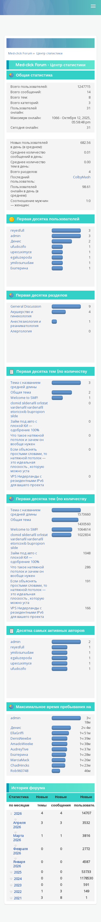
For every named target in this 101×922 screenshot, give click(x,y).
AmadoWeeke (22, 744)
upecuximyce (21, 252)
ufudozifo (18, 246)
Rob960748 (19, 770)
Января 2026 (19, 864)
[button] (93, 6)
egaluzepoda (21, 257)
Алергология (21, 331)
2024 (18, 878)
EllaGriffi (17, 733)
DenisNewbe (21, 738)
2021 (18, 898)
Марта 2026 (18, 837)
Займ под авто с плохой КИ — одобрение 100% (25, 425)
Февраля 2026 (20, 851)
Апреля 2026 (19, 824)
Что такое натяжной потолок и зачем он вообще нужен (27, 439)
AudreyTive (20, 749)
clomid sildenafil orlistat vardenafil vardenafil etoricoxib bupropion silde (29, 409)
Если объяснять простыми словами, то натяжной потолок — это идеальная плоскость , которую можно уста (29, 460)
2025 (18, 872)
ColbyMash (81, 177)
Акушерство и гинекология (22, 313)
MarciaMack (20, 760)
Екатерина (19, 268)
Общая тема (21, 392)
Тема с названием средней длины (25, 384)
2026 (18, 813)
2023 (18, 885)
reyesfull (17, 230)
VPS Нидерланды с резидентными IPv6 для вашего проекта (27, 480)
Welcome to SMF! (24, 397)
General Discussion (26, 306)
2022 (18, 891)
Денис (16, 241)
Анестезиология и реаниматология (26, 323)
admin (15, 236)
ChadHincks (20, 765)
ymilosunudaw (22, 262)
